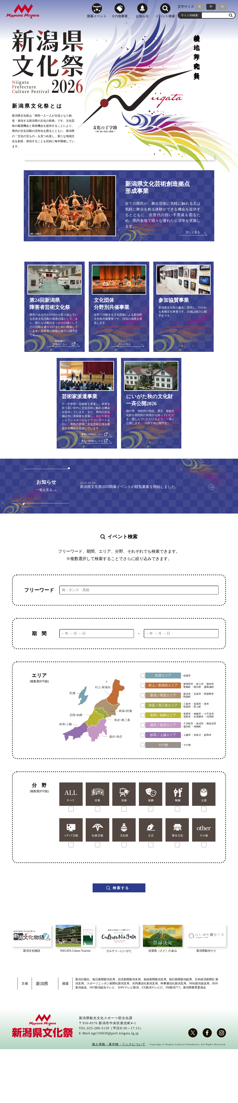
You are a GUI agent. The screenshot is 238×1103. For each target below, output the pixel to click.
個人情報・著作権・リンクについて (117, 1098)
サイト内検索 (189, 14)
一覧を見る (44, 543)
